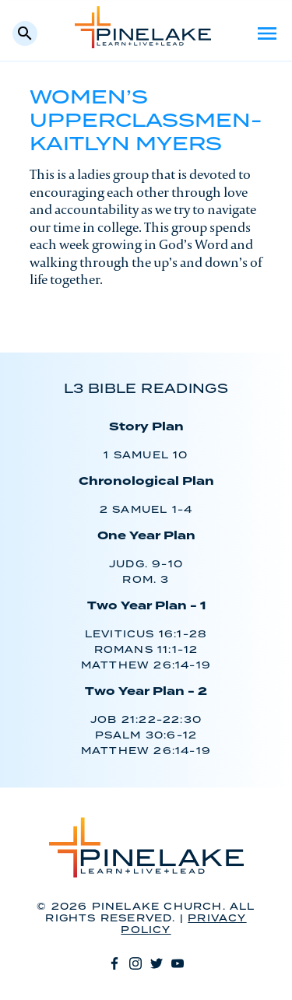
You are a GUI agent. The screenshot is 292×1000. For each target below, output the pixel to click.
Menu (267, 33)
